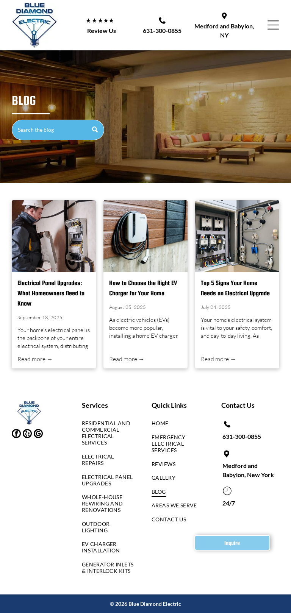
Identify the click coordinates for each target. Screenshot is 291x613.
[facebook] (16, 434)
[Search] (58, 130)
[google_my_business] (38, 434)
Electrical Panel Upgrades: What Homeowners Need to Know (50, 293)
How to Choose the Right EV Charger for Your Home (143, 288)
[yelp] (27, 434)
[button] (273, 25)
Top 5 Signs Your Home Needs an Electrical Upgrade (235, 288)
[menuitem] (108, 435)
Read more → (35, 359)
